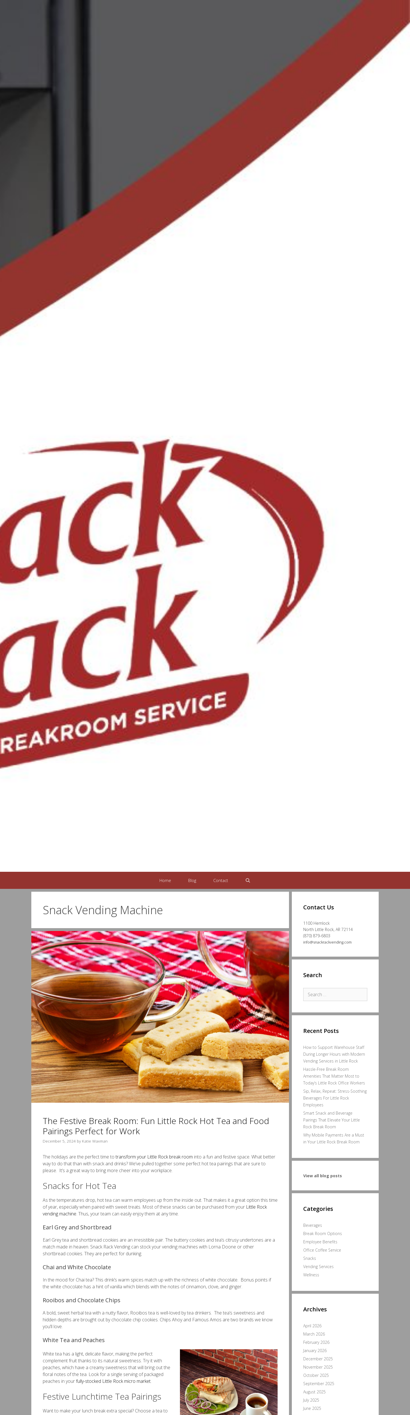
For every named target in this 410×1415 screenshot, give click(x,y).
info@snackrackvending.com (327, 942)
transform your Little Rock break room (154, 1157)
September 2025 (318, 1383)
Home (165, 880)
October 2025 (316, 1375)
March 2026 (314, 1334)
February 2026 (316, 1342)
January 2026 (315, 1350)
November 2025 (318, 1367)
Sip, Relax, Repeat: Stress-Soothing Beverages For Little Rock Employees (335, 1098)
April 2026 (312, 1325)
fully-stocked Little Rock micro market (113, 1381)
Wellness (311, 1274)
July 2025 (311, 1400)
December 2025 (318, 1358)
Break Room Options (322, 1233)
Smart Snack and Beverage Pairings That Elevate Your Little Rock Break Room (331, 1119)
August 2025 (314, 1392)
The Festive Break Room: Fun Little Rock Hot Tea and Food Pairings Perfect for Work (156, 1126)
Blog (192, 880)
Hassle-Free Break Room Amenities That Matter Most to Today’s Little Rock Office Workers (334, 1076)
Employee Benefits (320, 1241)
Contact (220, 880)
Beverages (312, 1225)
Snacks (309, 1258)
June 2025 (312, 1408)
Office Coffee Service (322, 1250)
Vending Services (318, 1266)
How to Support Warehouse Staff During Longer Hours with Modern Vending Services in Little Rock (334, 1054)
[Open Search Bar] (248, 880)
